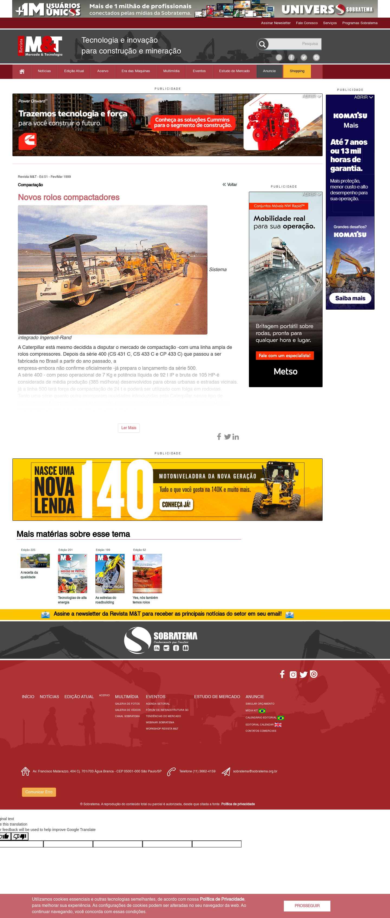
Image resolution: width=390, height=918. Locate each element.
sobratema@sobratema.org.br (255, 771)
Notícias (44, 71)
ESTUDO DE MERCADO (217, 697)
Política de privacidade (238, 804)
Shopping (297, 71)
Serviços (330, 23)
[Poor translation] (19, 836)
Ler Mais (128, 428)
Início (28, 697)
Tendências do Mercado (163, 716)
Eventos (199, 71)
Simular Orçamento (260, 704)
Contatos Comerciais (261, 731)
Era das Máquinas (136, 71)
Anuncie (269, 71)
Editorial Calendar (260, 725)
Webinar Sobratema (160, 722)
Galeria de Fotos (127, 704)
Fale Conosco (307, 23)
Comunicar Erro (39, 792)
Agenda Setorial (158, 704)
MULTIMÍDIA (126, 697)
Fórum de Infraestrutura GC (167, 710)
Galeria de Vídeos (128, 710)
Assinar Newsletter (276, 23)
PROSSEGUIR (307, 906)
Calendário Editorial (261, 718)
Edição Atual (74, 71)
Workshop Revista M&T (162, 729)
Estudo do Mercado (234, 71)
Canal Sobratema (127, 716)
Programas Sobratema (360, 23)
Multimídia (171, 71)
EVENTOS (155, 697)
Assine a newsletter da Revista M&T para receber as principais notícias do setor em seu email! (168, 614)
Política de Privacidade (222, 899)
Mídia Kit (252, 711)
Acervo (102, 71)
